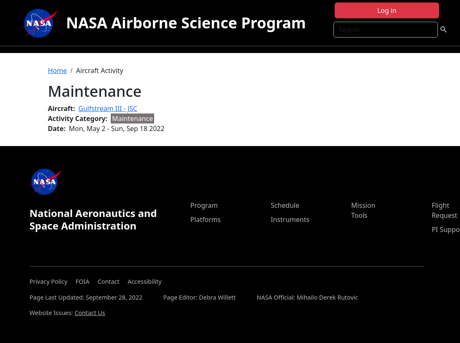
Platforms (205, 219)
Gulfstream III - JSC (108, 108)
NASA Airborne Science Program (186, 23)
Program (204, 205)
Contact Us (89, 313)
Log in (386, 10)
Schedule (285, 205)
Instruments (290, 219)
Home (57, 70)
